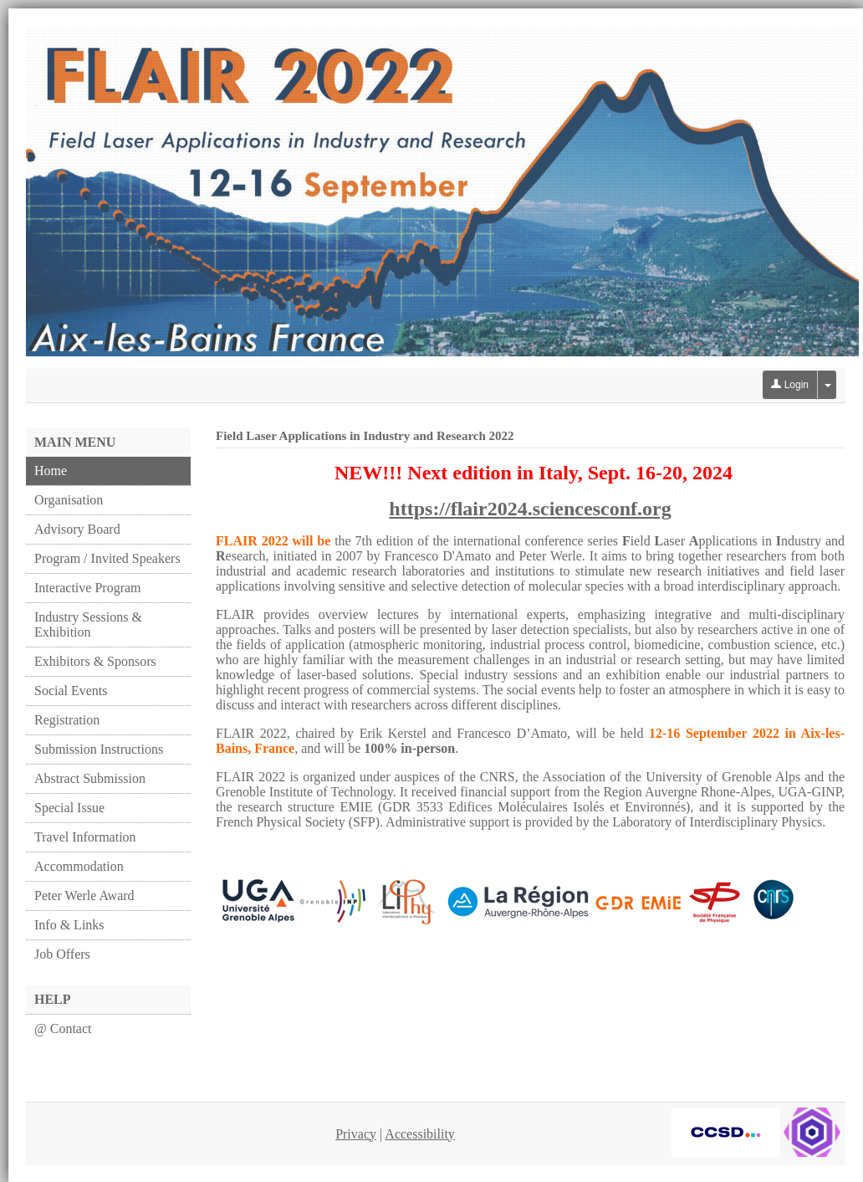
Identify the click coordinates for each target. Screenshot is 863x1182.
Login (790, 385)
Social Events (71, 690)
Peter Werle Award (84, 895)
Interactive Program (87, 588)
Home (50, 470)
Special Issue (69, 808)
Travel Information (85, 837)
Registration (67, 720)
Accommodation (79, 866)
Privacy (355, 1134)
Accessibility (420, 1134)
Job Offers (62, 954)
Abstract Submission (90, 778)
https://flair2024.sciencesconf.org (530, 508)
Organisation (68, 500)
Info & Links (69, 925)
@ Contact (63, 1028)
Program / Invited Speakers (107, 558)
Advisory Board (77, 529)
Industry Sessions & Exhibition (88, 624)
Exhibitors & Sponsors (95, 661)
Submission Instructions (98, 749)
